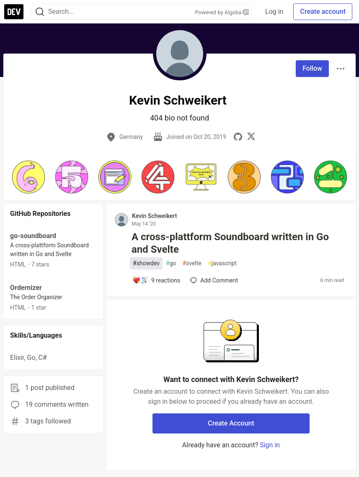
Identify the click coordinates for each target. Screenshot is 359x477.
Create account (323, 11)
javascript (222, 263)
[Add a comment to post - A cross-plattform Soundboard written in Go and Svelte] (156, 280)
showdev (146, 263)
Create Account (231, 423)
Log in (274, 11)
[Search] (39, 12)
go (171, 263)
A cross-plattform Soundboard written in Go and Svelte (230, 243)
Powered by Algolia (222, 12)
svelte (192, 263)
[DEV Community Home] (13, 11)
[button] (28, 177)
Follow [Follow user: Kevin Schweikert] (312, 68)
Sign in (270, 445)
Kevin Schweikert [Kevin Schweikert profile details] (154, 216)
